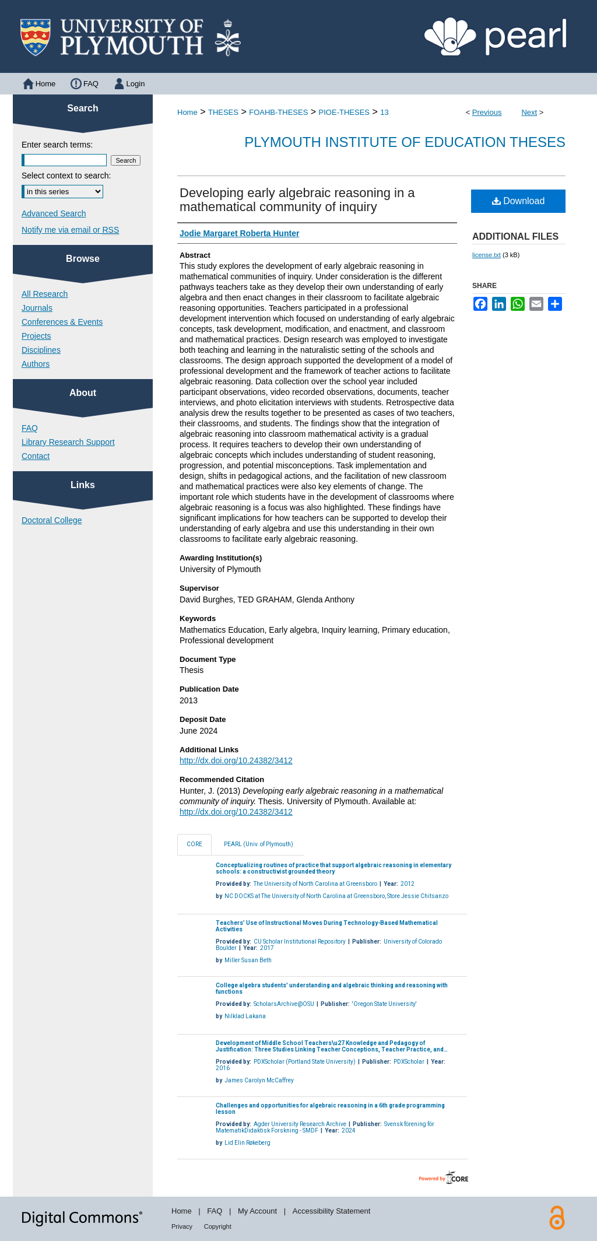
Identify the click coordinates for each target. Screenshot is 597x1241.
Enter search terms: (57, 144)
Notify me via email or (70, 229)
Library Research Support (68, 442)
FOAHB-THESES (278, 112)
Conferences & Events (62, 322)
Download (518, 201)
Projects (36, 336)
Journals (37, 308)
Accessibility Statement (332, 1211)
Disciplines (41, 350)
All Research (45, 294)
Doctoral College (52, 520)
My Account (257, 1211)
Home (187, 112)
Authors (36, 364)
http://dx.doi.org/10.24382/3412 (236, 760)
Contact (36, 456)
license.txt (486, 254)
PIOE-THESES (344, 112)
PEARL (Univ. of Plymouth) (258, 844)
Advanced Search (54, 213)
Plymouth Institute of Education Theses (405, 142)
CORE (194, 844)
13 (384, 112)
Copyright (217, 1226)
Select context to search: (66, 175)
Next (529, 112)
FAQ (30, 428)
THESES (223, 112)
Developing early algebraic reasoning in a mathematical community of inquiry (297, 199)
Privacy (181, 1226)
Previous (487, 112)
